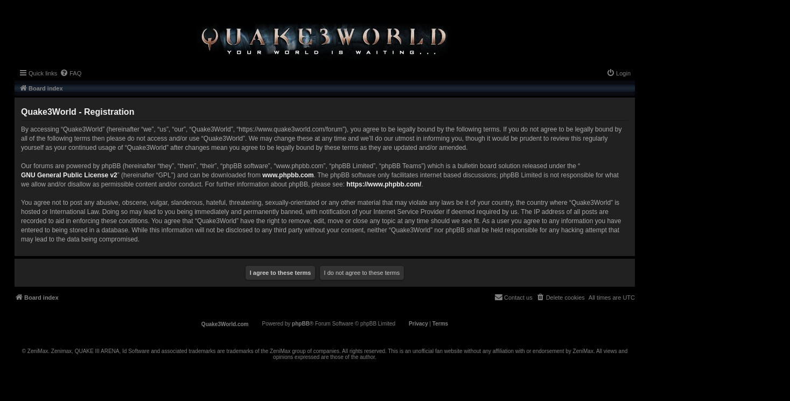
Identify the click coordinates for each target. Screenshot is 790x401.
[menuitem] (70, 73)
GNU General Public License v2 (69, 175)
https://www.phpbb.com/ (383, 184)
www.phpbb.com (288, 175)
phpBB (301, 324)
